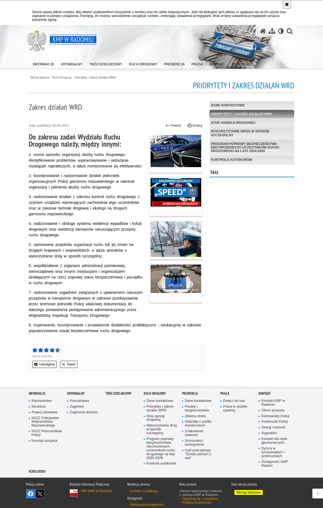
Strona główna (39, 77)
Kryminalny (76, 393)
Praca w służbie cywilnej (235, 408)
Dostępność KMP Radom (274, 464)
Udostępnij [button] (44, 364)
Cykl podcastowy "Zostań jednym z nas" (198, 454)
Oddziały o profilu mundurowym (198, 423)
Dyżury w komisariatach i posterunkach (272, 452)
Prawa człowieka (44, 412)
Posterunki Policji (274, 421)
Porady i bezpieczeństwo (197, 408)
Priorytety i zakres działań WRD (95, 77)
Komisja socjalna (44, 441)
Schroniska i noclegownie (194, 442)
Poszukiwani (79, 401)
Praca (224, 393)
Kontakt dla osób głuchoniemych (274, 441)
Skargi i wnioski (273, 427)
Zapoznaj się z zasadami (200, 499)
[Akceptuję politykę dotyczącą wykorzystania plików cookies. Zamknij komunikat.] (287, 4)
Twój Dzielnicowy (118, 393)
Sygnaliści (269, 433)
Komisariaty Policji (275, 416)
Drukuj (195, 125)
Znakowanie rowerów (194, 433)
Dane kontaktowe (228, 105)
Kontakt (265, 393)
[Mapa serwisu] (272, 31)
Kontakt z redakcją (143, 491)
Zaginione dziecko (84, 412)
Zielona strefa (195, 416)
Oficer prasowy (272, 410)
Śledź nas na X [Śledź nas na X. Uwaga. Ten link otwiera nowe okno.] (40, 493)
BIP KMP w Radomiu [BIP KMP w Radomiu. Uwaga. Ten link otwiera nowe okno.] (97, 491)
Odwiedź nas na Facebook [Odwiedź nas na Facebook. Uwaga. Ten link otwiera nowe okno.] (30, 493)
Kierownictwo (41, 401)
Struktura (38, 406)
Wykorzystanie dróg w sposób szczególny (240, 133)
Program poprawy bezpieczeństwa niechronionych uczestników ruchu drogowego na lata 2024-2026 (245, 147)
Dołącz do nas (234, 401)
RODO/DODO (37, 471)
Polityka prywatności (197, 502)
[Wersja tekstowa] (281, 31)
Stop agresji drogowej (233, 123)
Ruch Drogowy (62, 77)
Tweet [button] (69, 364)
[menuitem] (43, 63)
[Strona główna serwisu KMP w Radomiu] (263, 31)
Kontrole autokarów (231, 160)
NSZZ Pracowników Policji (46, 433)
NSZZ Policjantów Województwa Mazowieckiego (45, 422)
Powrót (173, 125)
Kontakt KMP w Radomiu (273, 403)
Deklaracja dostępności (147, 505)
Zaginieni (77, 406)
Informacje (37, 393)
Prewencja (190, 393)
